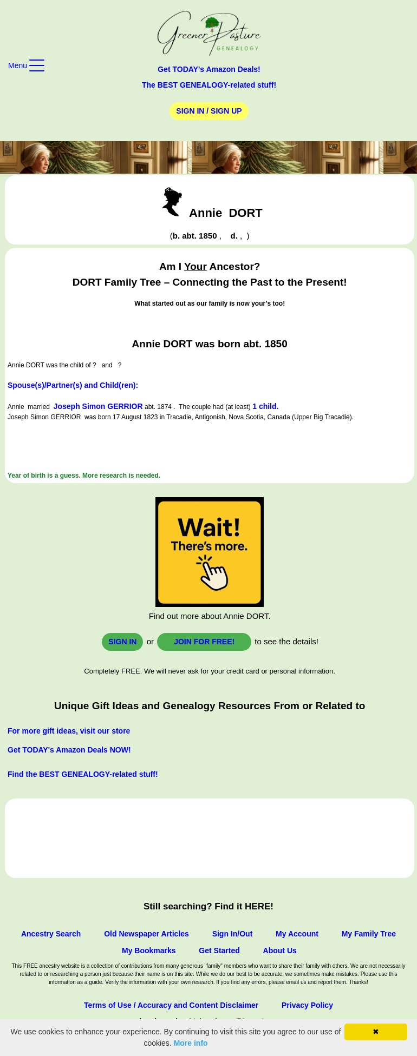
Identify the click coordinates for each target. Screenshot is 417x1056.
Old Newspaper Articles (146, 933)
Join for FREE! (204, 641)
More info (191, 1043)
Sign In (122, 641)
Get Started (219, 950)
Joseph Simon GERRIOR (98, 406)
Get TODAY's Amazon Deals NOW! (69, 749)
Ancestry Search (51, 933)
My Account (297, 933)
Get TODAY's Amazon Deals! (209, 69)
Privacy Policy (307, 1005)
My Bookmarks (149, 950)
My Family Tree (369, 933)
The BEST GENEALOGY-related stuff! (209, 85)
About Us (280, 950)
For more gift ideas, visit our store (69, 731)
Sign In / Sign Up (209, 111)
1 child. (265, 406)
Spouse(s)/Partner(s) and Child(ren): (73, 385)
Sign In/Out (232, 933)
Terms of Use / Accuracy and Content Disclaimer (171, 1005)
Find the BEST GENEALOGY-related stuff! (83, 774)
